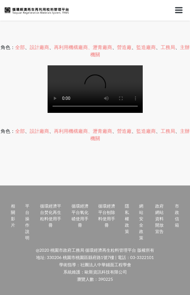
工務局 (168, 47)
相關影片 (13, 215)
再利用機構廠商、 (73, 47)
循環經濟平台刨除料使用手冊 (106, 215)
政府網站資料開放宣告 (159, 218)
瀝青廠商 (102, 47)
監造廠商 (146, 47)
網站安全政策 (141, 221)
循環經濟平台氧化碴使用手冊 (80, 215)
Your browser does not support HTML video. (95, 89)
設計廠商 (39, 47)
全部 (20, 47)
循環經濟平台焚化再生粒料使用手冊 (50, 215)
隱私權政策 (127, 218)
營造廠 (124, 47)
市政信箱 (177, 215)
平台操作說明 (27, 221)
